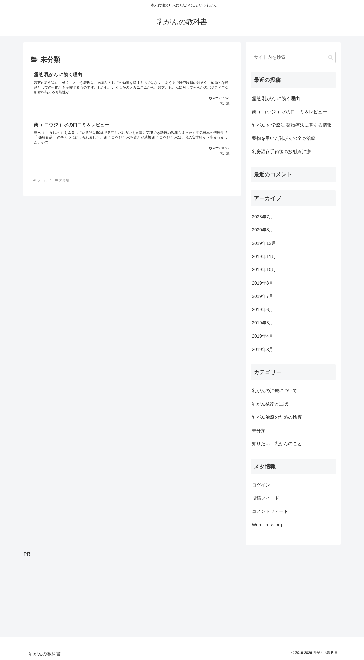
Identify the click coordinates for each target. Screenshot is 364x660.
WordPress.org (267, 524)
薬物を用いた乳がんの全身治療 (283, 138)
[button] (330, 57)
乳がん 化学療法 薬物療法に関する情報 (292, 125)
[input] (293, 57)
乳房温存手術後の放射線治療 (281, 151)
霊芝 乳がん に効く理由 (276, 98)
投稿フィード (265, 498)
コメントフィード (270, 511)
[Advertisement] (175, 593)
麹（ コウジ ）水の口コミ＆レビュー (289, 111)
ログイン (261, 485)
